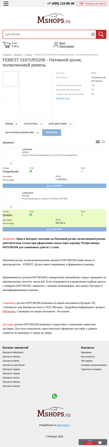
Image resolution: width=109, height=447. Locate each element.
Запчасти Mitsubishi (13, 352)
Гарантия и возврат (91, 369)
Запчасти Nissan (11, 356)
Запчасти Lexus (11, 377)
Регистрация (67, 46)
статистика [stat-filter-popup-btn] (31, 124)
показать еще (63, 98)
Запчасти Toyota (11, 373)
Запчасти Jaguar (11, 369)
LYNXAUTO (27, 193)
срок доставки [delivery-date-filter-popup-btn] (58, 124)
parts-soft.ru (63, 425)
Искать (101, 34)
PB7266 (25, 196)
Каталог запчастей (15, 347)
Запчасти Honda (11, 386)
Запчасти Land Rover (14, 365)
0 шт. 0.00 (15, 45)
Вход (62, 43)
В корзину (56, 186)
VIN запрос (87, 360)
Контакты (87, 347)
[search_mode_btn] (98, 141)
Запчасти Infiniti (11, 360)
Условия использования (93, 365)
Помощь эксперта (92, 3)
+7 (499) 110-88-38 (60, 3)
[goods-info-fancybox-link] (11, 163)
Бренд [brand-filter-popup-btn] (9, 124)
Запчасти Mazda (11, 382)
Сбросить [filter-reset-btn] (52, 132)
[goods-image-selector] (11, 154)
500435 (25, 152)
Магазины (9, 311)
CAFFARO (27, 149)
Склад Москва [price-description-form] (11, 171)
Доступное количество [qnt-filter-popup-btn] (20, 132)
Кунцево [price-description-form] (7, 215)
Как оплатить (88, 356)
